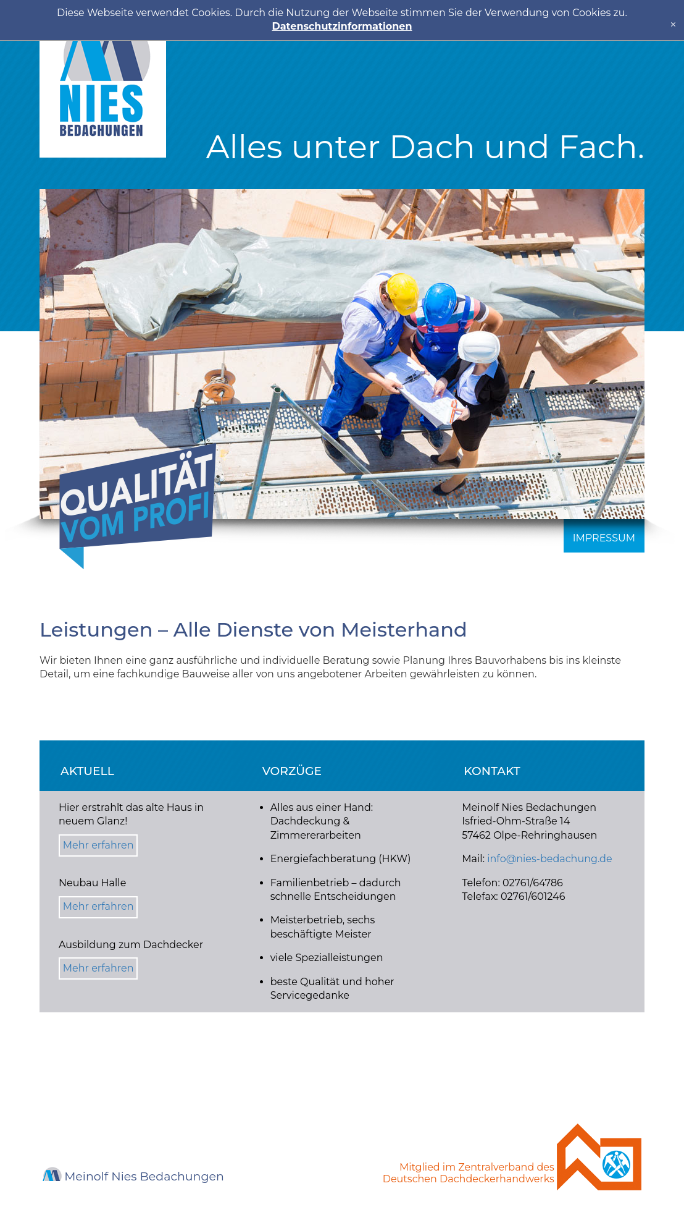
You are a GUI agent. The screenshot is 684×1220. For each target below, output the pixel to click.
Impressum (604, 538)
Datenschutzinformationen (342, 26)
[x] (673, 24)
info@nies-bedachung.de (549, 859)
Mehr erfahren (98, 845)
